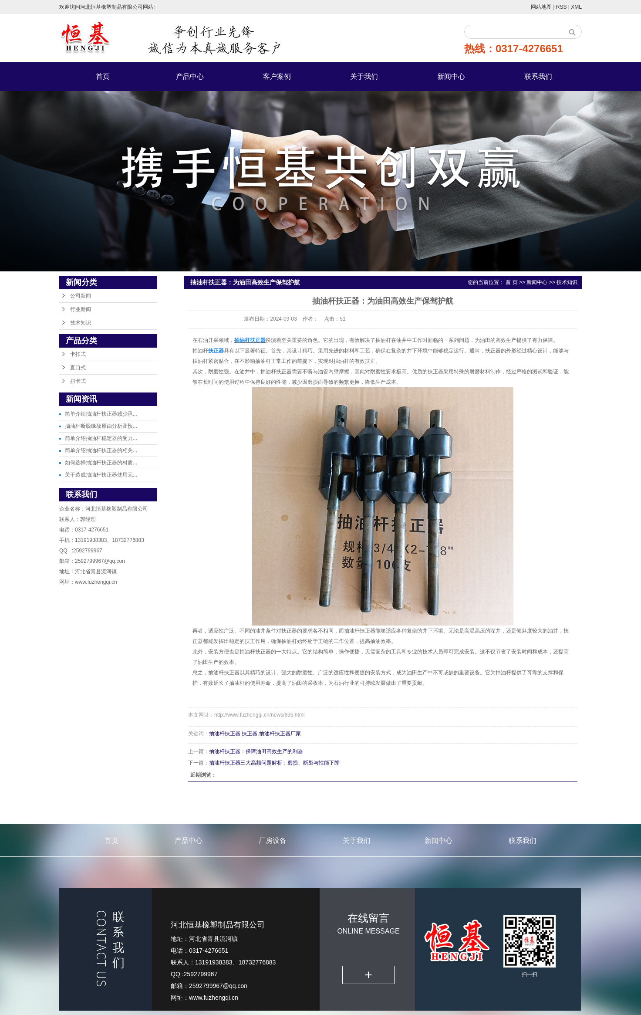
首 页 (511, 282)
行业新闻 (80, 309)
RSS (561, 7)
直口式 (78, 368)
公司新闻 (80, 296)
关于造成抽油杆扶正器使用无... (101, 475)
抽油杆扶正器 (224, 734)
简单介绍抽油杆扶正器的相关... (101, 450)
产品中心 (190, 76)
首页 (103, 76)
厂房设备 (273, 840)
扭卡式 (78, 381)
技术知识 (80, 323)
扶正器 (249, 734)
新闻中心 (451, 76)
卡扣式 (78, 354)
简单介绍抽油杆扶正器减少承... (101, 414)
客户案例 (277, 76)
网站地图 (542, 7)
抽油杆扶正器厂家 (280, 734)
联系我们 (538, 76)
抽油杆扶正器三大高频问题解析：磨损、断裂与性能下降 (274, 763)
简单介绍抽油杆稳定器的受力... (101, 438)
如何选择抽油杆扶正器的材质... (101, 463)
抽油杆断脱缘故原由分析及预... (101, 426)
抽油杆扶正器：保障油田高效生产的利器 (256, 751)
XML (576, 7)
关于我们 (364, 76)
